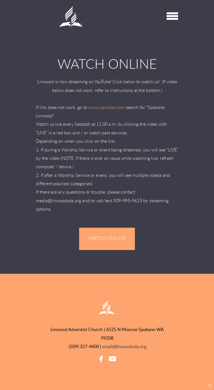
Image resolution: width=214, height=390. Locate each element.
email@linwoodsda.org (124, 346)
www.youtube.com (106, 107)
